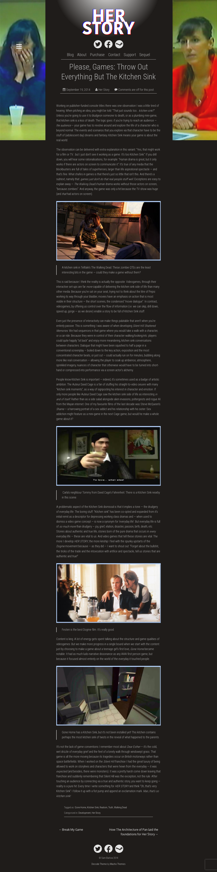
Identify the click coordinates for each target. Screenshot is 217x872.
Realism (103, 807)
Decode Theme (99, 864)
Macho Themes (117, 864)
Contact (114, 54)
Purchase (97, 54)
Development (84, 812)
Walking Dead (120, 807)
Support (130, 54)
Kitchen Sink (93, 807)
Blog (70, 54)
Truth (110, 807)
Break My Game (72, 829)
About (81, 54)
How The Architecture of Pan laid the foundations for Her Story (133, 832)
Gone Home (80, 807)
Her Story (102, 89)
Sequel (144, 54)
